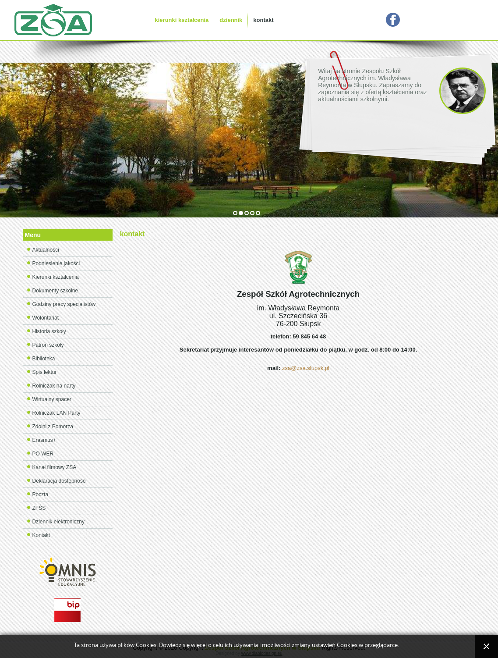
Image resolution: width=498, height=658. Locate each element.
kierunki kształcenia (182, 20)
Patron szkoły (48, 345)
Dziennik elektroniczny (58, 522)
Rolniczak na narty (54, 386)
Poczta (40, 494)
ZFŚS (39, 508)
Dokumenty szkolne (55, 291)
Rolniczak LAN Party (56, 413)
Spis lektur (44, 372)
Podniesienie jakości (56, 263)
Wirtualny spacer (51, 399)
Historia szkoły (49, 331)
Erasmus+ (44, 440)
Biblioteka (43, 359)
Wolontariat (45, 318)
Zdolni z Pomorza (52, 426)
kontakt (263, 20)
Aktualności (45, 250)
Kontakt (41, 535)
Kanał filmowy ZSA (54, 467)
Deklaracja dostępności (59, 481)
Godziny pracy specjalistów (64, 304)
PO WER (43, 454)
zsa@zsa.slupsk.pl (305, 368)
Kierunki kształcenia (55, 277)
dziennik (230, 20)
